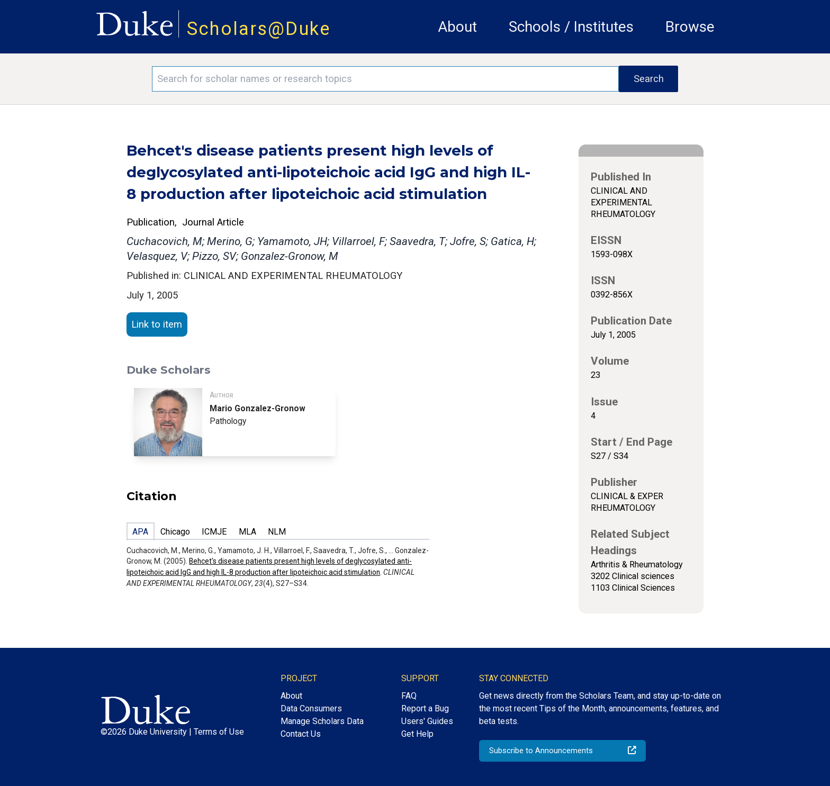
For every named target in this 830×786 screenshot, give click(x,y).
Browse (690, 26)
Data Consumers (311, 708)
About (457, 26)
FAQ (409, 696)
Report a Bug (425, 708)
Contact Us (301, 734)
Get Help (417, 734)
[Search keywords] (385, 79)
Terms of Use (219, 732)
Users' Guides (427, 721)
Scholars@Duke (259, 28)
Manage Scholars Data (322, 721)
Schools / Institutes (571, 26)
